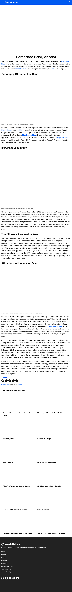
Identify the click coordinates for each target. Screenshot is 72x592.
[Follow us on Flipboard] (2, 578)
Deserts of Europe (44, 439)
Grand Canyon (20, 69)
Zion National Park (29, 135)
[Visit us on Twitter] (10, 578)
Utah (21, 130)
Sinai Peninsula (43, 510)
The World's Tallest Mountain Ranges (51, 533)
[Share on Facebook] (6, 380)
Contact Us (4, 554)
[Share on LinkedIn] (16, 380)
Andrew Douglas (5, 384)
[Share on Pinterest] (13, 380)
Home (3, 551)
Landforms (20, 384)
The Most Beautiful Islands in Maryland (17, 533)
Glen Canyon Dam (55, 326)
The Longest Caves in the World (49, 413)
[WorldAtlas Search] (70, 2)
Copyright (4, 560)
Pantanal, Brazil (8, 439)
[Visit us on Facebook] (6, 578)
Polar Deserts (8, 462)
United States (6, 130)
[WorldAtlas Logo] (12, 2)
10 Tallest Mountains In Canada (49, 486)
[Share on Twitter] (9, 380)
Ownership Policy (6, 572)
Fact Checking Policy (7, 566)
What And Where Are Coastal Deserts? (17, 486)
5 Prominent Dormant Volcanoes (15, 510)
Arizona (53, 69)
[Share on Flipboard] (2, 380)
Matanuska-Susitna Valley (47, 462)
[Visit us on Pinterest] (13, 578)
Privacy (3, 557)
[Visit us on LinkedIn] (17, 578)
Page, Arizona (62, 137)
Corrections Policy (6, 569)
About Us (4, 563)
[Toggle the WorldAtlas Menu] (2, 2)
